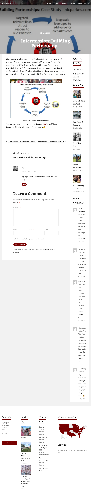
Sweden (23, 437)
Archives (82, 4)
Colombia (81, 215)
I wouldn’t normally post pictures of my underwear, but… (25, 481)
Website (46, 229)
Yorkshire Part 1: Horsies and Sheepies (22, 142)
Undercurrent (43, 437)
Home (49, 4)
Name (15, 229)
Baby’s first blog (83, 252)
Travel (64, 4)
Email (31, 229)
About (56, 4)
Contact (72, 4)
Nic (44, 124)
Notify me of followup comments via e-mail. (28, 239)
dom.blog (7, 3)
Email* (7, 436)
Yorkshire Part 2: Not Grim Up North (51, 142)
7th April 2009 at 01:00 (29, 172)
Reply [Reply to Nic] (24, 184)
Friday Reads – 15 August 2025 (43, 447)
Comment (17, 207)
